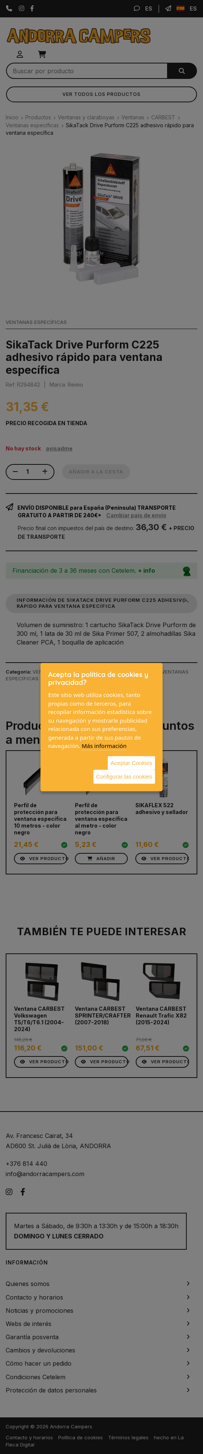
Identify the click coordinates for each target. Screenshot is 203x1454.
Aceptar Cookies (131, 762)
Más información (104, 745)
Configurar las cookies (124, 776)
